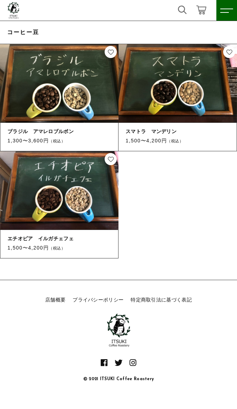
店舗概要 (55, 300)
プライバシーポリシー (98, 300)
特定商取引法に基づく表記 (161, 300)
